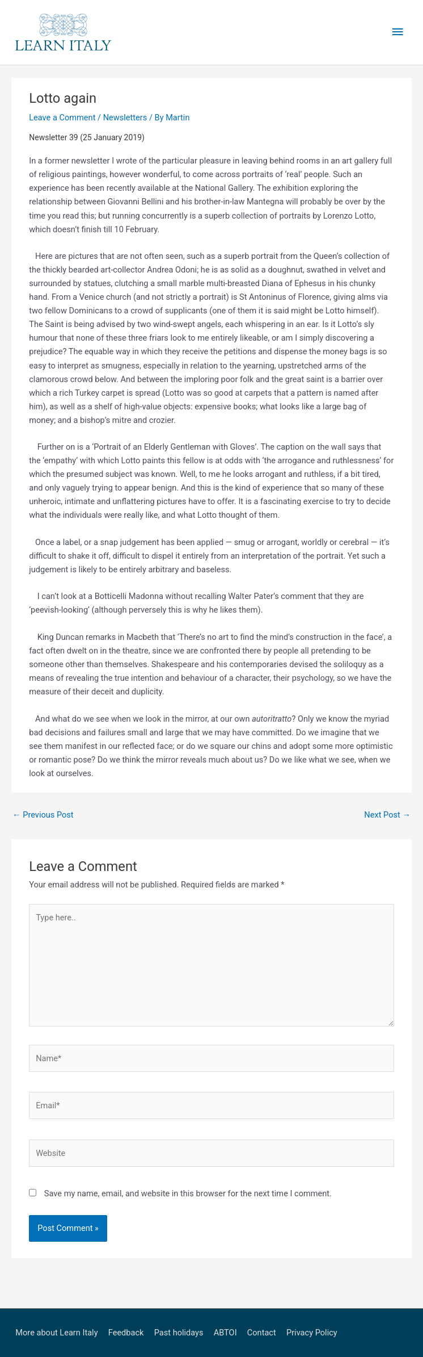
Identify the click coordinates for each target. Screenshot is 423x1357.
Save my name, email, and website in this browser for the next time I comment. (188, 1193)
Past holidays (179, 1332)
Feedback (126, 1332)
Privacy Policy (311, 1332)
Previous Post (43, 815)
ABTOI (225, 1332)
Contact (261, 1332)
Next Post (387, 815)
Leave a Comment (62, 117)
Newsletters (125, 117)
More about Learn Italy (56, 1332)
